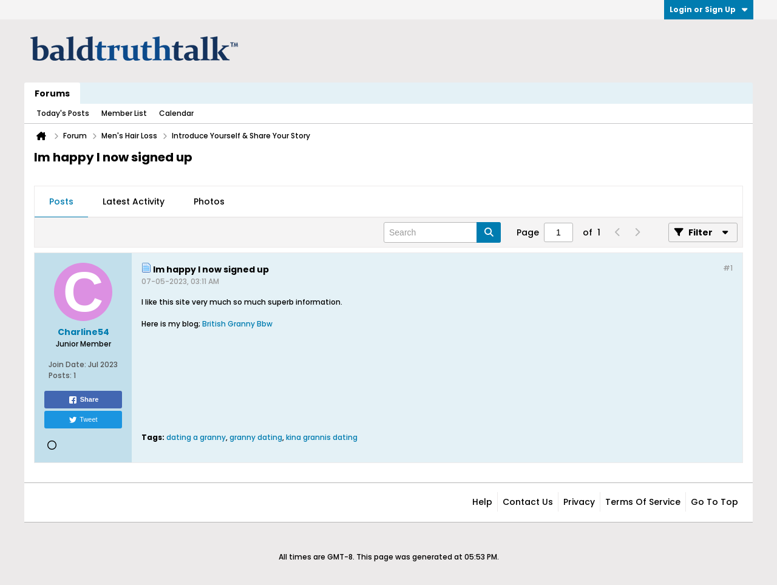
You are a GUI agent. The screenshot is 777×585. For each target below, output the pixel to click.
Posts (61, 201)
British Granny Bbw (237, 324)
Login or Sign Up (709, 9)
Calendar (176, 113)
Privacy (579, 502)
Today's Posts (62, 113)
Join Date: (67, 364)
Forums (52, 93)
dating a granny (196, 437)
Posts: (60, 375)
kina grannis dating (322, 437)
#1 (728, 268)
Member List (124, 113)
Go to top (714, 502)
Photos (209, 201)
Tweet (83, 420)
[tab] (61, 202)
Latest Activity (134, 201)
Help (482, 502)
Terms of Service (642, 502)
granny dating (255, 437)
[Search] (442, 232)
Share (83, 400)
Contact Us (528, 502)
